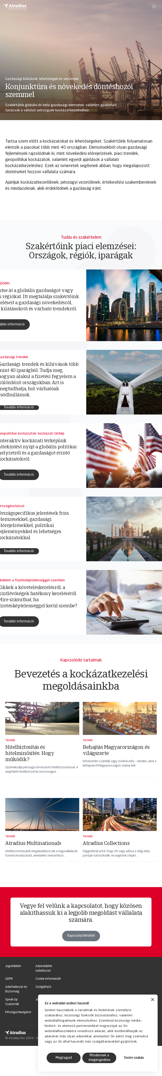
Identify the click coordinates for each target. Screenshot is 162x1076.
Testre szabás (133, 1058)
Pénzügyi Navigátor (18, 1012)
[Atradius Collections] (120, 835)
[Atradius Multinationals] (42, 835)
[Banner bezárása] (152, 1000)
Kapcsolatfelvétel (81, 945)
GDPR (9, 979)
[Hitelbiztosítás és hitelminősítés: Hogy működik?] (42, 745)
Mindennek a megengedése (99, 1058)
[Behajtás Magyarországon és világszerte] (120, 745)
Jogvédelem (13, 966)
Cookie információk (48, 979)
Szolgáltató (43, 987)
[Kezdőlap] (15, 6)
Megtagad (64, 1058)
